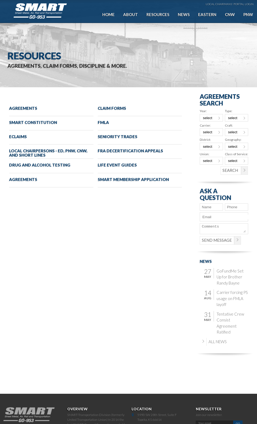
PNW (248, 14)
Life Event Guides (117, 164)
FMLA (103, 122)
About (130, 14)
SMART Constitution (33, 122)
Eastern (207, 14)
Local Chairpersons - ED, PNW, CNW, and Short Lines (48, 152)
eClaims (18, 136)
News (184, 14)
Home (108, 14)
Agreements (23, 108)
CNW (230, 14)
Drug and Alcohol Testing (39, 164)
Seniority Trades (117, 136)
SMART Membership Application (133, 179)
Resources (157, 14)
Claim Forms (112, 108)
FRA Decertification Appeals (130, 150)
